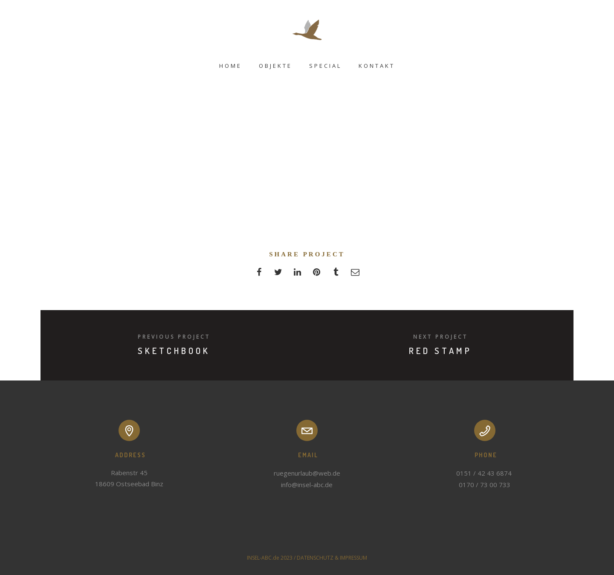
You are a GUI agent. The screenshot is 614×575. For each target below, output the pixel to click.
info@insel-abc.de (307, 484)
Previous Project (174, 336)
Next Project (440, 336)
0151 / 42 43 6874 (484, 473)
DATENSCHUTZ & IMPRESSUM (332, 557)
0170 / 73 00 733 (484, 484)
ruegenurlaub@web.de (307, 473)
